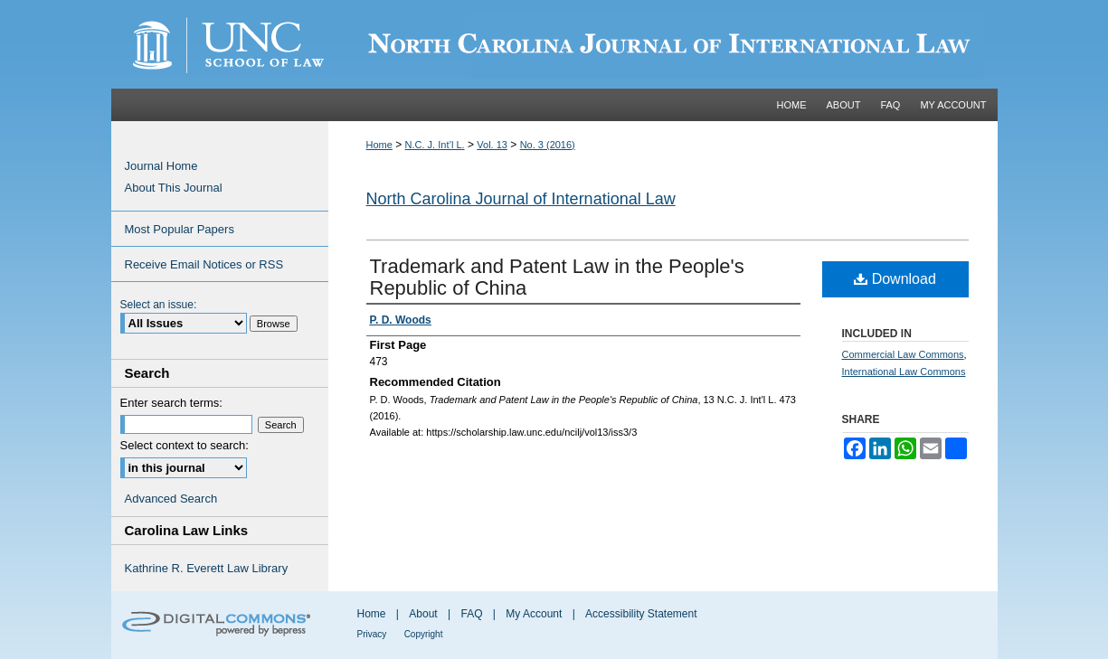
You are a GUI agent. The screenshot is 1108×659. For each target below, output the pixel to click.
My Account (534, 613)
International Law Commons (904, 371)
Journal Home (161, 166)
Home (379, 144)
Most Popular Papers (179, 229)
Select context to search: (184, 445)
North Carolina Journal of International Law (521, 199)
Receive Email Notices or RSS (204, 264)
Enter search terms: (171, 403)
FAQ (471, 613)
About (423, 613)
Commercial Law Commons (903, 354)
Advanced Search (171, 498)
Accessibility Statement (640, 613)
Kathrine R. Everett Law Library (207, 568)
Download (895, 279)
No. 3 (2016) (547, 144)
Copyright (423, 634)
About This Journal (174, 187)
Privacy (372, 634)
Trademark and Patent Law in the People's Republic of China (557, 277)
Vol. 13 (492, 144)
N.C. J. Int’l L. (435, 144)
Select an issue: (158, 304)
